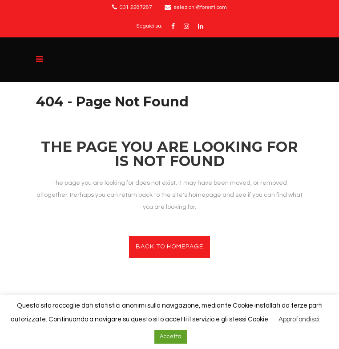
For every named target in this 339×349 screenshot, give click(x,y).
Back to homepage (169, 246)
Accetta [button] (171, 336)
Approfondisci (298, 319)
